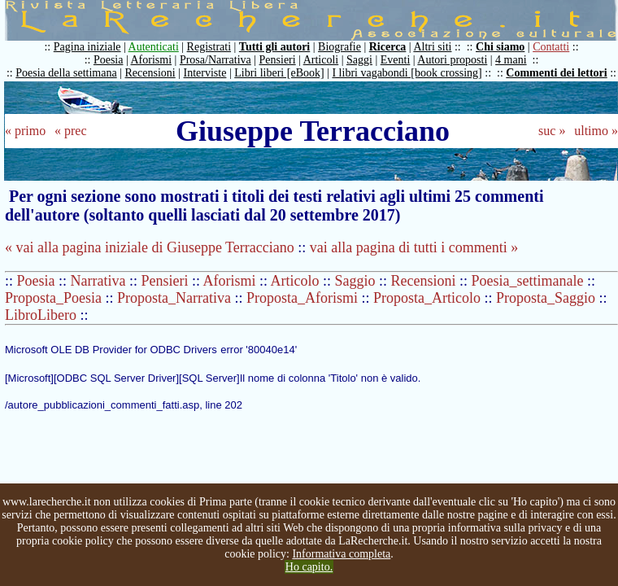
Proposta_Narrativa (174, 298)
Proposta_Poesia (53, 298)
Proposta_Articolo (427, 298)
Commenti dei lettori (556, 73)
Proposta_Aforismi (302, 298)
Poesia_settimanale (528, 281)
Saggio (355, 281)
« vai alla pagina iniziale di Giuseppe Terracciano (149, 247)
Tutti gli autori (274, 47)
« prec (70, 131)
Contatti (551, 47)
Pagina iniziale (87, 47)
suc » (551, 131)
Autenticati (153, 47)
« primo (25, 131)
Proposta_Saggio (545, 298)
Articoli (321, 60)
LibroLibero (40, 315)
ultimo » (596, 131)
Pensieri (277, 60)
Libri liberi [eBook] (279, 73)
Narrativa (98, 281)
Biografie (339, 47)
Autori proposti (452, 60)
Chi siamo (500, 47)
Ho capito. (309, 567)
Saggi (359, 60)
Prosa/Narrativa (215, 60)
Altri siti (432, 47)
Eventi (396, 60)
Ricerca (388, 47)
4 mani (511, 60)
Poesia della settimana (65, 73)
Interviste (205, 73)
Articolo (295, 281)
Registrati (209, 47)
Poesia (109, 60)
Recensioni (150, 73)
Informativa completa (341, 554)
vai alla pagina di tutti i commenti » (414, 247)
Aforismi (151, 60)
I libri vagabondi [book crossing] (406, 73)
